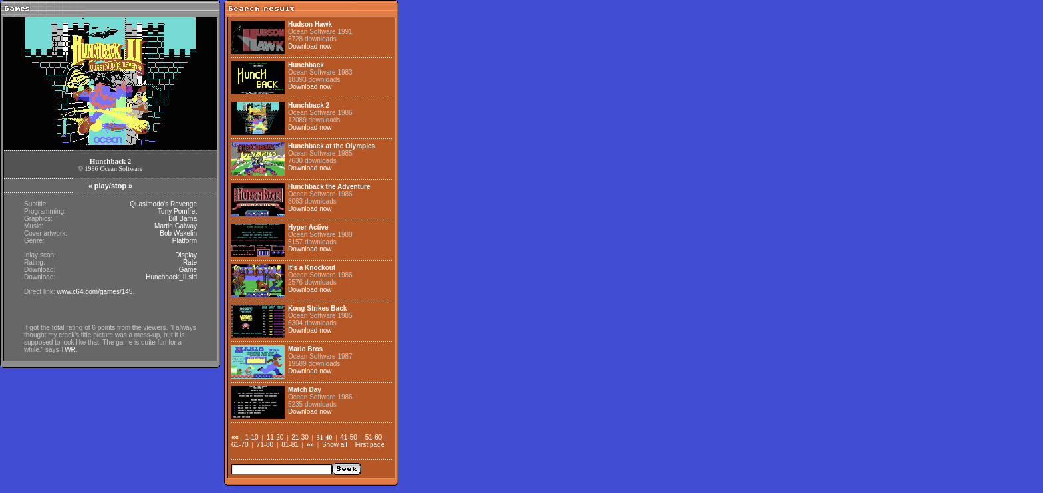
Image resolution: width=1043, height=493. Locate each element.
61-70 (240, 444)
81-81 (290, 444)
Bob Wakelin (178, 233)
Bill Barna (182, 218)
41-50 (348, 437)
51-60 (373, 437)
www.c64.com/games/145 (94, 291)
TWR (68, 349)
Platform (184, 240)
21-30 (300, 437)
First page (369, 444)
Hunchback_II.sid (171, 277)
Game (188, 269)
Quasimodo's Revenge (163, 204)
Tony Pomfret (177, 211)
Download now (310, 46)
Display (186, 255)
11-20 (275, 437)
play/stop (110, 186)
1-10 (252, 437)
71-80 (265, 444)
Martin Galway (175, 226)
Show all (334, 444)
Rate (190, 262)
